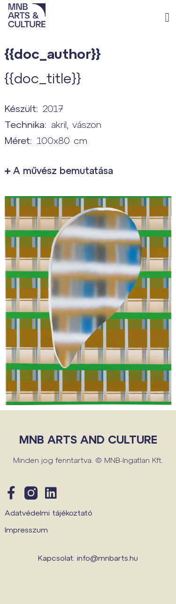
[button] (167, 17)
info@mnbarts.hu (107, 557)
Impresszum (26, 529)
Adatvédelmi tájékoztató (48, 512)
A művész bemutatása (63, 170)
